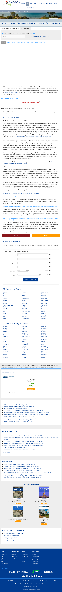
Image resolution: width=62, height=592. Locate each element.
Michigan (24, 300)
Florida (4, 307)
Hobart (24, 346)
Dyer (42, 344)
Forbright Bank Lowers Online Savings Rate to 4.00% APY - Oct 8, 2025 (23, 476)
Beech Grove (44, 349)
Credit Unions (25, 553)
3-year (32, 42)
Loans (38, 3)
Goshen (24, 333)
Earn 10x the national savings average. (14, 393)
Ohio (42, 294)
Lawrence (5, 354)
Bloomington (6, 336)
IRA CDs (26, 11)
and (9, 92)
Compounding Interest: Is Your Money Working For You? (19, 416)
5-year (40, 42)
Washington (44, 313)
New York (24, 316)
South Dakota (44, 303)
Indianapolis (6, 326)
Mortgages (33, 3)
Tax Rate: (14, 275)
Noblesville (5, 356)
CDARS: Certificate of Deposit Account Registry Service (18, 422)
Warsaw (43, 357)
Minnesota (24, 302)
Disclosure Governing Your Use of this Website (25, 584)
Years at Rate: (13, 271)
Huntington (44, 339)
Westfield (43, 326)
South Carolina (44, 302)
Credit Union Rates (27, 28)
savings (6, 92)
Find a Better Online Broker (11, 539)
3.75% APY (31, 380)
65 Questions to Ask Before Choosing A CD (15, 405)
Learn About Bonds (9, 541)
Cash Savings (13, 255)
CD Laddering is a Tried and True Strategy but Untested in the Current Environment (27, 412)
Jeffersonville (25, 338)
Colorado (5, 300)
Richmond (24, 330)
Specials (45, 42)
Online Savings (31, 384)
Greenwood (5, 351)
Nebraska (24, 308)
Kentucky (24, 292)
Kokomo (5, 353)
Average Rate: (13, 263)
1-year (18, 42)
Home (2, 551)
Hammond (5, 335)
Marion (24, 341)
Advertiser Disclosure (56, 395)
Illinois (4, 313)
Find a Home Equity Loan (10, 537)
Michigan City (25, 335)
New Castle (44, 336)
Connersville (44, 353)
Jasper (42, 351)
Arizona (4, 295)
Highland (24, 353)
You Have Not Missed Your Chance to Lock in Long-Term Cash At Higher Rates (25, 436)
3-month (3, 42)
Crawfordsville (44, 348)
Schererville (25, 344)
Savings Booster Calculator (30, 230)
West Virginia (44, 315)
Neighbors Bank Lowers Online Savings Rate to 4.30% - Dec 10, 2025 (22, 470)
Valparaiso (24, 339)
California (5, 298)
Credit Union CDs (18, 11)
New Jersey (24, 313)
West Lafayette (26, 336)
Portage (24, 328)
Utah (42, 308)
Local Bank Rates (15, 28)
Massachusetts (25, 298)
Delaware (5, 303)
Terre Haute (6, 344)
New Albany (25, 326)
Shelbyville (43, 335)
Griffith (43, 343)
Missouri (24, 305)
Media (2, 561)
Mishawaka (5, 349)
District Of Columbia (8, 305)
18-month (23, 42)
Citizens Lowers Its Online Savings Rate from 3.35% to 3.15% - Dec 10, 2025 (24, 468)
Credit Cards (44, 3)
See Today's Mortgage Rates (11, 535)
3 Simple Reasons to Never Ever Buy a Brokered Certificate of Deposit (23, 434)
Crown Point (25, 349)
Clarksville (24, 356)
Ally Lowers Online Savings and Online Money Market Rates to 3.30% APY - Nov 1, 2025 (27, 472)
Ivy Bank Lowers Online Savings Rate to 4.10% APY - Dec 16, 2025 (21, 466)
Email (46, 235)
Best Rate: (13, 267)
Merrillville (24, 331)
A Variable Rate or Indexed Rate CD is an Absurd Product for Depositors (23, 441)
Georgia (5, 308)
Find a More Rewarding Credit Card (13, 533)
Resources (29, 7)
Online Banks (25, 555)
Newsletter (3, 555)
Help (2, 563)
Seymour (43, 330)
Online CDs (3, 11)
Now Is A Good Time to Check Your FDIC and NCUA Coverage (20, 418)
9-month (14, 42)
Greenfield (43, 331)
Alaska (4, 294)
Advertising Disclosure (42, 584)
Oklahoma (43, 295)
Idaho (4, 312)
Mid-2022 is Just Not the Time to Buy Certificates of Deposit (20, 449)
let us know (6, 114)
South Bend (5, 331)
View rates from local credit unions (39, 36)
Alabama (5, 292)
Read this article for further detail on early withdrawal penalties (34, 137)
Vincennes (43, 338)
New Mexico (25, 315)
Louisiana (24, 294)
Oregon (43, 297)
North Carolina (25, 318)
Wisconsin (43, 316)
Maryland (24, 297)
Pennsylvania (44, 298)
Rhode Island (44, 300)
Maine (23, 295)
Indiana (4, 315)
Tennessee (44, 305)
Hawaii (4, 310)
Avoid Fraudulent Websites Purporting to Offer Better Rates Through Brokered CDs (27, 414)
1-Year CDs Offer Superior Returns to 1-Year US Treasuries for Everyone (23, 443)
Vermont (43, 310)
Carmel (4, 339)
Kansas (4, 318)
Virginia (43, 312)
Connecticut (6, 302)
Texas (42, 307)
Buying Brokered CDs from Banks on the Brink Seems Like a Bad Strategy (24, 445)
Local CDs (10, 11)
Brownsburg (44, 328)
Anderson (5, 346)
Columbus (5, 357)
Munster (24, 354)
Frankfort (43, 341)
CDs (28, 3)
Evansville (5, 330)
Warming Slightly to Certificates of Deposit (15, 447)
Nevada (24, 310)
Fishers (4, 338)
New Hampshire (26, 312)
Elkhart (4, 348)
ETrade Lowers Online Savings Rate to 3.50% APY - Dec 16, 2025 (21, 464)
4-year (36, 42)
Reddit (16, 235)
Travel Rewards (36, 556)
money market (15, 92)
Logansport (44, 333)
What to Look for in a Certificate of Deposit (15, 409)
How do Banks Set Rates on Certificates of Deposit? (18, 420)
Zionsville (43, 356)
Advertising (3, 560)
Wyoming (43, 318)
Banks (51, 3)
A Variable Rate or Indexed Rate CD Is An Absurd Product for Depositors (23, 410)
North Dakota (44, 292)
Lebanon (43, 346)
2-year (28, 42)
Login (8, 558)
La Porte (24, 357)
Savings (23, 3)
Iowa (4, 316)
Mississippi (24, 303)
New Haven (44, 354)
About (2, 553)
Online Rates (5, 28)
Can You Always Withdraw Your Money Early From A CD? (19, 407)
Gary (4, 333)
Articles (56, 3)
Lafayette (5, 343)
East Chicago (25, 343)
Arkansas (5, 297)
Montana (24, 307)
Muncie (4, 341)
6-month (8, 42)
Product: (14, 259)
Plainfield (24, 348)
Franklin (24, 351)
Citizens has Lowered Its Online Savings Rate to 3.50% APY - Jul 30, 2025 (23, 478)
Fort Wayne (5, 328)
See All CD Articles (7, 452)
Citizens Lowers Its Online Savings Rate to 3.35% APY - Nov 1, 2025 (22, 474)
